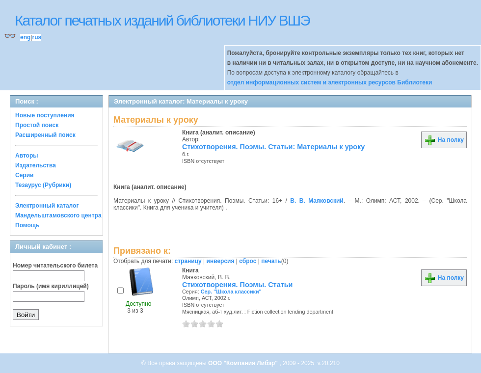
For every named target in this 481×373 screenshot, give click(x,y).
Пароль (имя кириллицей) (51, 286)
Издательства (35, 165)
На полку (444, 139)
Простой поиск (36, 125)
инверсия (221, 261)
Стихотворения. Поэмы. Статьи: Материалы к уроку (273, 147)
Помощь (27, 225)
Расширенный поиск (45, 135)
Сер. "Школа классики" (231, 291)
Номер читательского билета (55, 265)
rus (36, 37)
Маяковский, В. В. (206, 277)
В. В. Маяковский (316, 200)
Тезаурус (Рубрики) (43, 185)
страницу (188, 261)
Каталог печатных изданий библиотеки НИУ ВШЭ (162, 20)
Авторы (26, 155)
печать (271, 261)
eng (25, 37)
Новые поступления (45, 115)
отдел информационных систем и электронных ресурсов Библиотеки (329, 82)
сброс (247, 261)
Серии (24, 175)
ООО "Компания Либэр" (243, 363)
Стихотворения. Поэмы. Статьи (237, 285)
